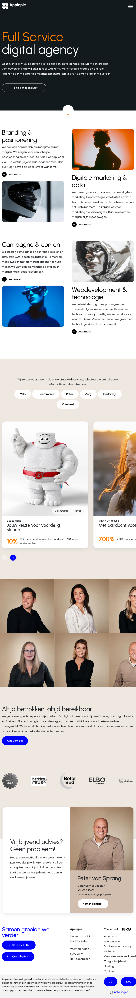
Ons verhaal (15, 740)
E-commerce (45, 394)
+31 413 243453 (86, 890)
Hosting (109, 966)
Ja (110, 981)
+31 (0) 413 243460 (18, 945)
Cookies (109, 971)
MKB (23, 394)
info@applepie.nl (18, 956)
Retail (69, 394)
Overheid (68, 404)
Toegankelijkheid (115, 961)
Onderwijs (109, 394)
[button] (13, 558)
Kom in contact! (93, 903)
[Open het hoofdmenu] (130, 6)
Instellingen (119, 992)
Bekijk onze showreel (26, 87)
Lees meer (14, 174)
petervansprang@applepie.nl (94, 894)
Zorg (88, 394)
